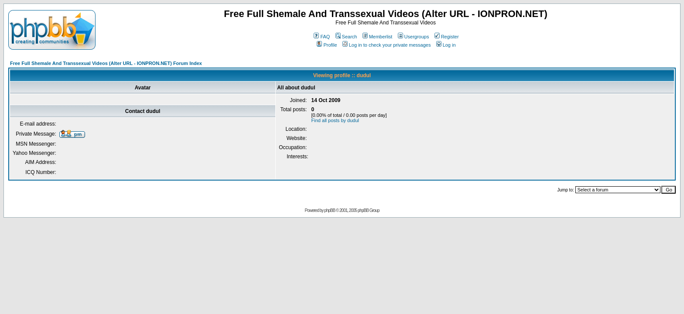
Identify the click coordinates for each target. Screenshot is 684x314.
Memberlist (378, 36)
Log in (446, 45)
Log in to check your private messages (386, 45)
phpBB (329, 210)
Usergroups (413, 36)
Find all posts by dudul (335, 120)
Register (446, 36)
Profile (327, 45)
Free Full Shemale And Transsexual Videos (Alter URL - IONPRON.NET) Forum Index (106, 63)
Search (346, 36)
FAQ (322, 36)
